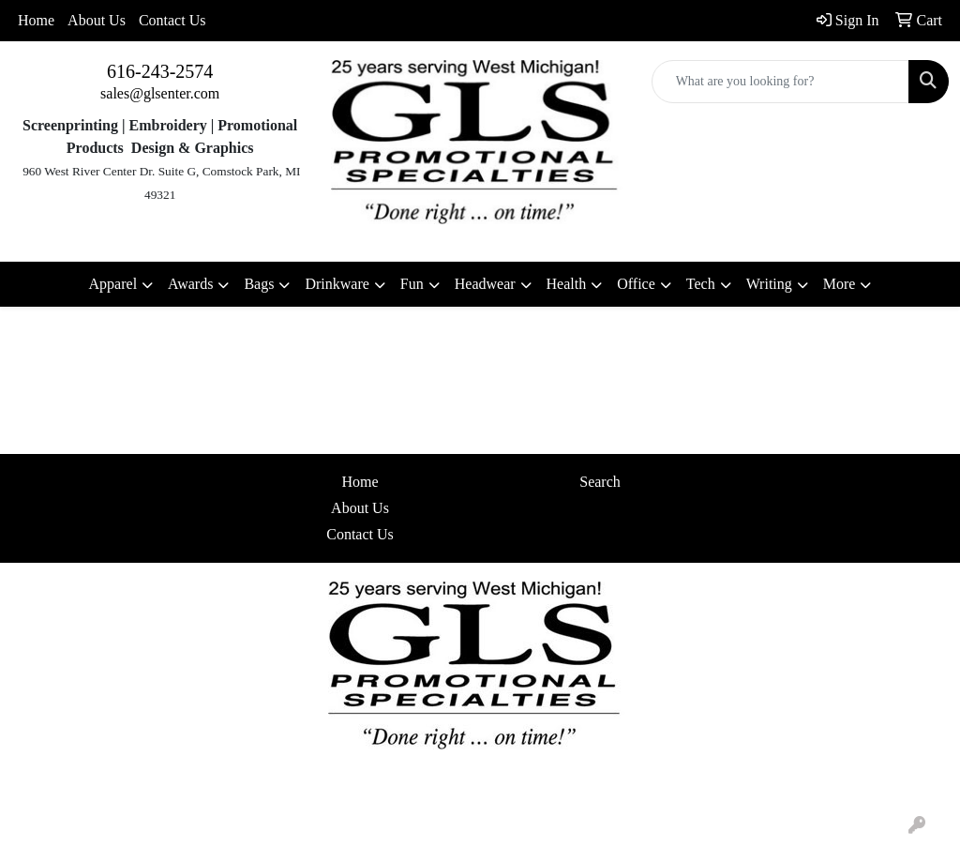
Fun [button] (412, 284)
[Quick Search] (780, 81)
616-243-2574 (160, 71)
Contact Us (172, 20)
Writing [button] (769, 284)
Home (36, 20)
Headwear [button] (485, 284)
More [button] (839, 284)
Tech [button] (700, 284)
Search (600, 482)
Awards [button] (190, 284)
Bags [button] (259, 284)
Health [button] (567, 284)
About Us (97, 20)
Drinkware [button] (336, 284)
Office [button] (636, 284)
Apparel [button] (113, 284)
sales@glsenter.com (159, 93)
